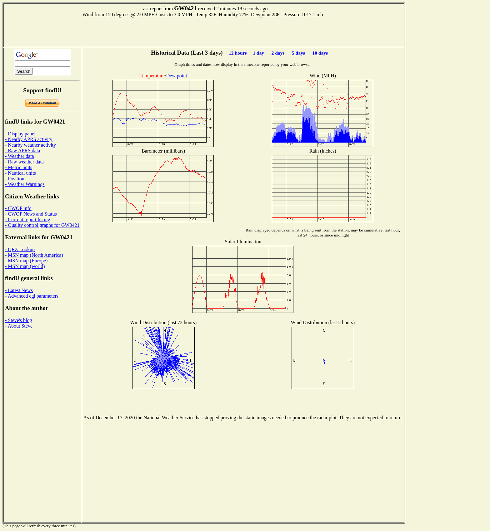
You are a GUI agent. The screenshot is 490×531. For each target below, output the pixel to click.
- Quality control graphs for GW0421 (42, 225)
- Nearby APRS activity (28, 139)
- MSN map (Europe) (26, 260)
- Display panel (20, 133)
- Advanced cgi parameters (31, 296)
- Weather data (19, 156)
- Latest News (19, 290)
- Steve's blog (18, 320)
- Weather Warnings (25, 184)
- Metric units (18, 167)
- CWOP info (18, 208)
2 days (277, 53)
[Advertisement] (204, 31)
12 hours (238, 53)
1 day (258, 53)
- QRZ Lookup (20, 249)
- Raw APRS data (22, 150)
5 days (298, 53)
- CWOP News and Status (31, 214)
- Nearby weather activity (30, 145)
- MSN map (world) (25, 266)
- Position (14, 178)
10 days (320, 53)
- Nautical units (20, 173)
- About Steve (18, 326)
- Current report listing (27, 219)
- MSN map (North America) (34, 255)
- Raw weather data (24, 161)
